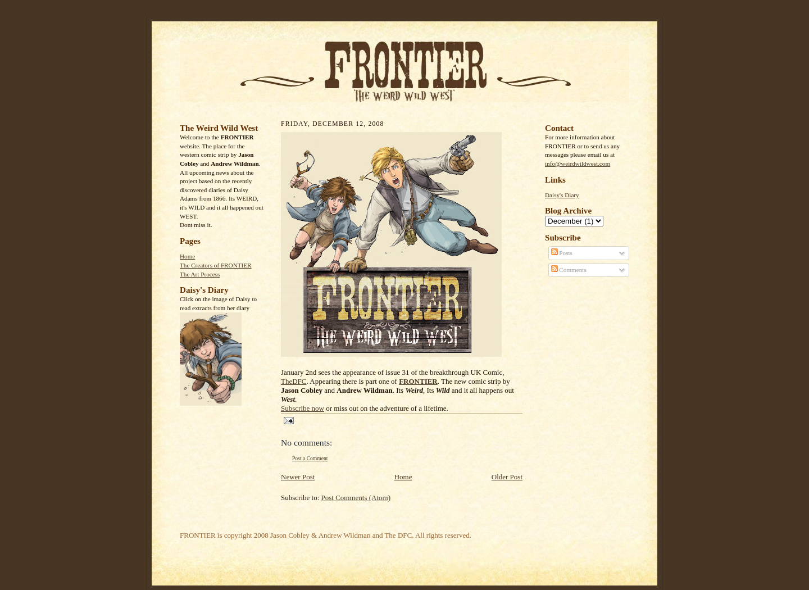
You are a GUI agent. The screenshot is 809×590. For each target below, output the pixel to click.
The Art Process (200, 274)
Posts (561, 252)
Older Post (507, 477)
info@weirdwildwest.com (577, 163)
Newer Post (298, 477)
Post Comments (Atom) (356, 497)
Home (187, 256)
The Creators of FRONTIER (216, 265)
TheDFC (294, 381)
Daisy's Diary (562, 195)
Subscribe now (302, 408)
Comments (569, 269)
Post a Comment (310, 458)
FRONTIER (418, 381)
